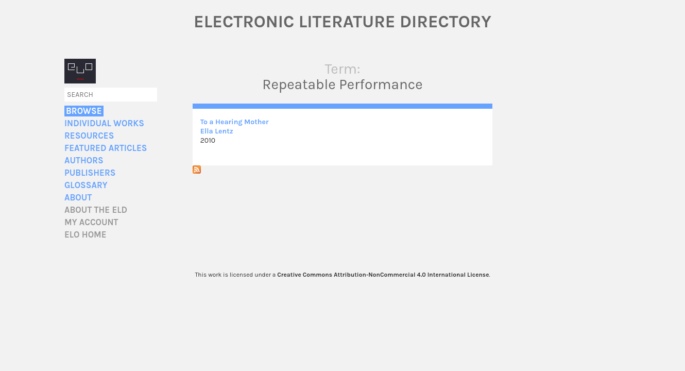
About (78, 198)
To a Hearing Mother (234, 121)
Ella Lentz (216, 131)
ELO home (85, 235)
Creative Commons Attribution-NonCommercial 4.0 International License (383, 274)
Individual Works (104, 123)
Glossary (86, 185)
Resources (89, 136)
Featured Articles (105, 148)
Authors (84, 160)
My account (91, 222)
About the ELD (95, 210)
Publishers (89, 173)
